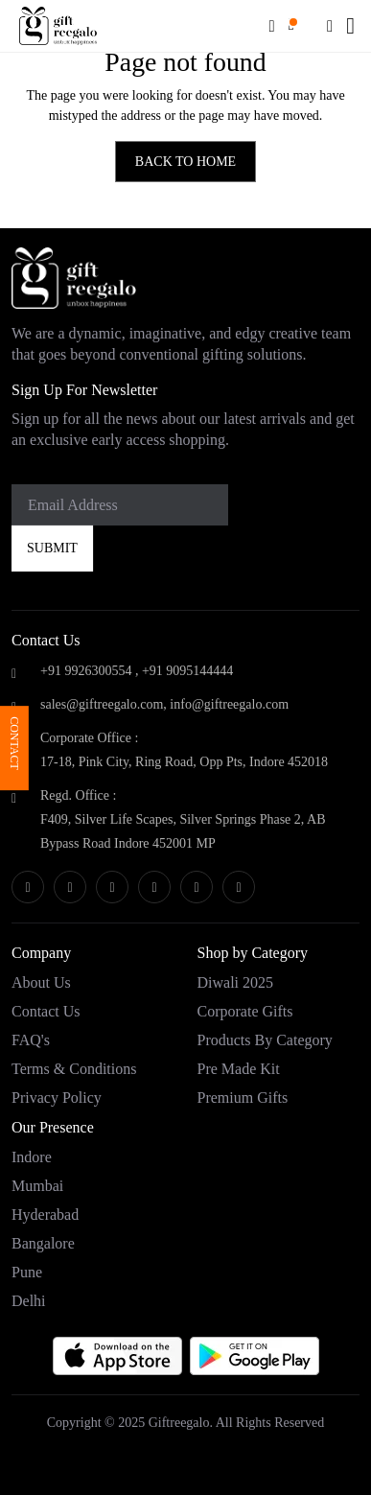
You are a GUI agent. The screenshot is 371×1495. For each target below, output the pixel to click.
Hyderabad (45, 1214)
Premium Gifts (243, 1097)
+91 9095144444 (187, 671)
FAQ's (31, 1040)
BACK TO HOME (185, 161)
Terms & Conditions (74, 1069)
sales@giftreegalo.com (101, 704)
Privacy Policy (57, 1097)
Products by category (265, 1040)
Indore (32, 1157)
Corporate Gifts (245, 1011)
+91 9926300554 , (89, 671)
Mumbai (37, 1186)
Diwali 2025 (235, 982)
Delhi (29, 1301)
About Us (41, 982)
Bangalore (43, 1243)
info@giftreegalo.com (229, 704)
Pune (27, 1272)
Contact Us (46, 1011)
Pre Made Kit (238, 1069)
